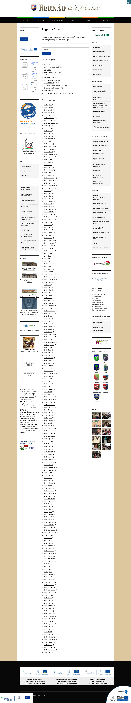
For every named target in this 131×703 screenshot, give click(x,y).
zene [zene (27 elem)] (27, 428)
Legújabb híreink (49, 83)
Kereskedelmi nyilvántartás (98, 176)
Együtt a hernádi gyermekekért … (26, 195)
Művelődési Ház (98, 228)
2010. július (47, 595)
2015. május (48, 446)
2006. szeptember (49, 640)
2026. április (48, 105)
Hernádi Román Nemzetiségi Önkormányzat (98, 329)
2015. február (48, 454)
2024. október (48, 152)
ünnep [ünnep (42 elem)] (22, 432)
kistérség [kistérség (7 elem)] (33, 406)
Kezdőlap (25, 20)
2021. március (48, 264)
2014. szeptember (49, 467)
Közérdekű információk (51, 72)
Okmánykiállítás (96, 306)
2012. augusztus (49, 533)
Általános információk (101, 141)
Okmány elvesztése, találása (100, 308)
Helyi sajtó (47, 70)
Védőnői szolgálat (99, 217)
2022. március (48, 232)
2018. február (48, 360)
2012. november (49, 525)
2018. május (48, 353)
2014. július (47, 473)
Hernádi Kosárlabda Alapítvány (27, 224)
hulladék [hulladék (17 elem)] (30, 402)
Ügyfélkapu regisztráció (98, 310)
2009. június (48, 626)
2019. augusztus (49, 313)
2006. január (48, 645)
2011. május (48, 569)
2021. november (49, 243)
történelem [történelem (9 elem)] (23, 426)
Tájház (95, 243)
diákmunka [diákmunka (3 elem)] (33, 391)
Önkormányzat (98, 86)
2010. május (48, 600)
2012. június (48, 538)
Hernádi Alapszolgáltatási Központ (99, 197)
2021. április (48, 261)
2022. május (48, 227)
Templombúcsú (34, 84)
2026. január (48, 113)
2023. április (48, 199)
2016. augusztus (49, 407)
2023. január (48, 206)
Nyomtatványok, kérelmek (98, 159)
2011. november (49, 553)
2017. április (48, 386)
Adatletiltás (95, 298)
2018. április (48, 355)
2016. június (48, 412)
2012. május (48, 540)
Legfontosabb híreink (50, 80)
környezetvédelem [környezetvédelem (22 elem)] (26, 412)
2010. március (48, 606)
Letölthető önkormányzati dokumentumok (98, 152)
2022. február (48, 235)
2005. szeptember (49, 650)
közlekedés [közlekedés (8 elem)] (36, 412)
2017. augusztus (49, 376)
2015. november (49, 431)
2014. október (48, 465)
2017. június (48, 381)
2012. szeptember (49, 530)
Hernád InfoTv (25, 171)
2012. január (48, 548)
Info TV (89, 20)
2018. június (48, 350)
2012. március (48, 546)
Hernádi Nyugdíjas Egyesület (26, 212)
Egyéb (46, 64)
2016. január (48, 426)
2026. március (48, 107)
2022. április (48, 230)
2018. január (48, 363)
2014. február (48, 486)
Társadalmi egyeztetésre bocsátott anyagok (58, 93)
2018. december (49, 334)
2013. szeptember (49, 499)
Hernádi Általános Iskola (101, 248)
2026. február (48, 110)
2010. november (49, 585)
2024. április (48, 167)
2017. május (48, 384)
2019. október (48, 308)
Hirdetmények (97, 171)
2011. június (48, 566)
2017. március (48, 389)
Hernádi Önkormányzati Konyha (101, 222)
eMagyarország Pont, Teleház (100, 238)
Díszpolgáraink (98, 65)
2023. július (47, 191)
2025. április (48, 136)
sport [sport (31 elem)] (22, 422)
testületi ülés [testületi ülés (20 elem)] (32, 424)
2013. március (48, 514)
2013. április (48, 512)
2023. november (49, 180)
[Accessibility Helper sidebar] (129, 2)
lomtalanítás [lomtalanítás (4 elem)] (22, 416)
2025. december (49, 115)
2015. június (48, 444)
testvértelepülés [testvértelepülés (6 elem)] (24, 424)
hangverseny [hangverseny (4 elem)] (28, 399)
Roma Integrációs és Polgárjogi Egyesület (27, 248)
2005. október (48, 647)
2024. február (48, 172)
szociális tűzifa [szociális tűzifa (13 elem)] (28, 422)
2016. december (49, 397)
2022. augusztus (49, 220)
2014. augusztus (49, 470)
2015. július (47, 441)
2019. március (48, 326)
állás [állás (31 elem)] (36, 428)
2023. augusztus (49, 188)
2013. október (48, 496)
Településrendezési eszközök (99, 92)
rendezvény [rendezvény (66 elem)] (32, 420)
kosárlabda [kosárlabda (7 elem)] (34, 408)
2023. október (48, 183)
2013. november (49, 493)
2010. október (48, 587)
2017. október (48, 371)
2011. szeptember (49, 559)
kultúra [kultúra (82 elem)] (23, 409)
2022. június (48, 225)
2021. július (47, 253)
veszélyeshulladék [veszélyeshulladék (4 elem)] (30, 426)
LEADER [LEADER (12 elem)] (33, 414)
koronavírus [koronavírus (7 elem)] (27, 408)
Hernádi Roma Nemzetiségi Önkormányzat (101, 321)
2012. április (48, 543)
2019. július (47, 316)
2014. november (49, 462)
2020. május (48, 290)
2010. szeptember (49, 590)
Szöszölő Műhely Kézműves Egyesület (27, 235)
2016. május (48, 415)
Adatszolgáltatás (96, 300)
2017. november (49, 368)
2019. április (48, 324)
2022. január (48, 238)
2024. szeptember (49, 154)
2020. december (49, 272)
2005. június (48, 653)
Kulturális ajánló (49, 77)
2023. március (48, 201)
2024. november (49, 149)
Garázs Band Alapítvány (28, 200)
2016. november (49, 399)
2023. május (48, 196)
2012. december (49, 522)
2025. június (48, 131)
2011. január (48, 579)
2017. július (47, 379)
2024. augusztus (49, 157)
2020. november (49, 274)
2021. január (48, 269)
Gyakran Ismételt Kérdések (52, 67)
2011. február (48, 577)
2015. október (48, 433)
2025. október (48, 120)
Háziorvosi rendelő (99, 203)
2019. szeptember (49, 311)
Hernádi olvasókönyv (100, 61)
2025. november (49, 118)
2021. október (48, 246)
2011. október (48, 556)
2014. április (48, 480)
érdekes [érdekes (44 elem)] (29, 430)
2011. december (49, 551)
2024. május (48, 165)
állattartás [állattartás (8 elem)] (32, 428)
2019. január (48, 332)
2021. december (49, 240)
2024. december (49, 146)
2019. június (48, 319)
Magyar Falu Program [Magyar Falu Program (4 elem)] (31, 416)
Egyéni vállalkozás (97, 302)
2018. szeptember (49, 342)
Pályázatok (47, 91)
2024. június (48, 162)
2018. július (47, 347)
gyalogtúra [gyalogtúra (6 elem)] (22, 399)
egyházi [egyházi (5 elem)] (21, 393)
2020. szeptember (49, 279)
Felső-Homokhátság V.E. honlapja (29, 330)
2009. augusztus (49, 624)
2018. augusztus (49, 345)
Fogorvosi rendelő (99, 213)
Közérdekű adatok (99, 112)
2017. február (48, 392)
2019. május (48, 321)
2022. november (49, 212)
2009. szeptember (49, 621)
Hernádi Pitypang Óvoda (101, 232)
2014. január (48, 488)
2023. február (48, 204)
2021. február (48, 266)
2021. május (48, 259)
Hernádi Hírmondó (27, 166)
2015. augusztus (49, 439)
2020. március (48, 295)
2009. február (48, 632)
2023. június (48, 193)
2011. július (47, 564)
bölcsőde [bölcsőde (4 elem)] (28, 391)
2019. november (49, 306)
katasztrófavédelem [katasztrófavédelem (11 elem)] (25, 406)
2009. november (49, 616)
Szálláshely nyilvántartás (98, 182)
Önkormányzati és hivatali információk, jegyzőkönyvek (100, 105)
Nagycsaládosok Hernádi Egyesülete (29, 241)
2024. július (47, 159)
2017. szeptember (49, 373)
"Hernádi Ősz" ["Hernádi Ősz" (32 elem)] (25, 389)
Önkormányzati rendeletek (52, 88)
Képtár (73, 20)
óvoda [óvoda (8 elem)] (34, 430)
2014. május (48, 478)
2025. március (48, 139)
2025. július (47, 128)
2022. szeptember (49, 217)
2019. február (48, 329)
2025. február (48, 141)
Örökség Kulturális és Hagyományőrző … (28, 218)
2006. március (48, 642)
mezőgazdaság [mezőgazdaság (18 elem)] (24, 418)
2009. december (49, 613)
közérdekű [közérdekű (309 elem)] (25, 414)
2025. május (48, 133)
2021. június (48, 256)
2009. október (48, 619)
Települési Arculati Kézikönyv (99, 121)
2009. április (48, 629)
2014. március (48, 483)
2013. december (49, 491)
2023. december (49, 178)
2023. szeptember (49, 186)
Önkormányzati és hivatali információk (56, 85)
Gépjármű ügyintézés (98, 304)
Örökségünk (25, 175)
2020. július (47, 285)
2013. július (47, 504)
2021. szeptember (49, 248)
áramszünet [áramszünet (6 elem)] (22, 430)
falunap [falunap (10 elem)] (22, 396)
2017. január (48, 394)
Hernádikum (106, 20)
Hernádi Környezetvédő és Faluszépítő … (29, 205)
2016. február (48, 423)
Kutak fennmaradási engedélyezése (99, 165)
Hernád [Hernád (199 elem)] (23, 401)
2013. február (48, 517)
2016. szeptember (49, 405)
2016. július (47, 410)
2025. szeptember (49, 123)
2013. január (48, 519)
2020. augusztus (49, 282)
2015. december (49, 428)
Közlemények (48, 75)
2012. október (48, 527)
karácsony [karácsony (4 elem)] (36, 404)
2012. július (47, 535)
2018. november (49, 337)
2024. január (48, 175)
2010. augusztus (49, 593)
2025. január (48, 144)
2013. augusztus (49, 501)
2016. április (48, 418)
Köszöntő (41, 20)
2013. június (48, 506)
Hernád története (99, 52)
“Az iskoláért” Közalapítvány (25, 188)
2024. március (48, 170)
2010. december (49, 582)
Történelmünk (57, 20)
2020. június (48, 287)
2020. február (48, 298)
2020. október (48, 277)
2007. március (48, 637)
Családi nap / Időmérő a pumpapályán (34, 75)
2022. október (48, 214)
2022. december (49, 209)
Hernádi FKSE (25, 230)
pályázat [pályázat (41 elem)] (23, 420)
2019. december (49, 303)
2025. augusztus (49, 126)
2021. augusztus (49, 251)
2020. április (48, 293)
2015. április (48, 449)
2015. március (48, 452)
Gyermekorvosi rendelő (101, 208)
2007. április (48, 634)
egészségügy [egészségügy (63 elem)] (29, 393)
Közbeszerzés (97, 116)
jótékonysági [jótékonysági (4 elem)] (30, 404)
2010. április (48, 603)
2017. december (49, 366)
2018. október (48, 339)
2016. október (48, 402)
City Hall (43, 695)
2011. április (48, 572)
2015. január (48, 457)
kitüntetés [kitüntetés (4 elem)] (22, 408)
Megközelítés (97, 70)
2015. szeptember (49, 436)
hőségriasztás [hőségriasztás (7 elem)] (23, 404)
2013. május (48, 509)
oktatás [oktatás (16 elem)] (31, 418)
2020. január (48, 300)
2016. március (48, 420)
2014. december (49, 459)
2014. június (48, 475)
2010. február (48, 608)
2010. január (48, 611)
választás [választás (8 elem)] (22, 428)
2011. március (48, 574)
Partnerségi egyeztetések (101, 56)
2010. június (48, 598)
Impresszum (97, 74)
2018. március (48, 358)
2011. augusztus (49, 561)
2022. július (47, 222)
